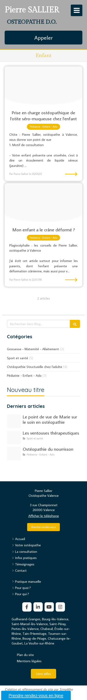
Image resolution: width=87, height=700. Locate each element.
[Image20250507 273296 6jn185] (14, 437)
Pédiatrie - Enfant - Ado (24, 375)
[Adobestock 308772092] (14, 453)
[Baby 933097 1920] (43, 202)
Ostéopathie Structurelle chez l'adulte (34, 367)
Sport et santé (17, 358)
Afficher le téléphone (43, 516)
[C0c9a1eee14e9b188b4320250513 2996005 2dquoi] (14, 421)
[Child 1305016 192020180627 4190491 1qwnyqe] (43, 85)
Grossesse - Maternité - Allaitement (33, 349)
